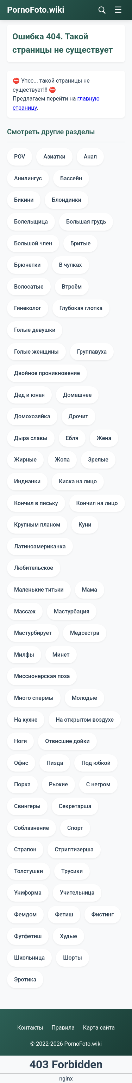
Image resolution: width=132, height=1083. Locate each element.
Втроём (72, 286)
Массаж (25, 611)
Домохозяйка (32, 416)
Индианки (27, 481)
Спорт (75, 828)
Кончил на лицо (97, 503)
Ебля (72, 438)
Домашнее (77, 395)
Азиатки (54, 156)
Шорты (72, 957)
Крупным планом (37, 524)
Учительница (77, 892)
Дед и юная (29, 395)
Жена (104, 438)
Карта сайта (99, 1027)
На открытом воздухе (85, 719)
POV (19, 156)
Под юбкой (95, 763)
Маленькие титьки (39, 589)
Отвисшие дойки (67, 741)
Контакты (30, 1027)
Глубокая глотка (80, 308)
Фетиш (64, 914)
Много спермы (34, 698)
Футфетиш (28, 936)
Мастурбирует (33, 633)
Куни (84, 524)
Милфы (24, 654)
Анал (90, 156)
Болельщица (31, 221)
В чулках (70, 265)
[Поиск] (102, 10)
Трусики (72, 871)
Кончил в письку (36, 503)
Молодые (84, 698)
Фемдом (25, 914)
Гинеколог (27, 308)
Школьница (29, 957)
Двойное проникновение (47, 373)
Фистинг (103, 914)
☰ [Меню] (118, 9)
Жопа (62, 459)
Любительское (33, 568)
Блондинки (66, 199)
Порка (22, 784)
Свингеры (27, 806)
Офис (21, 763)
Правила (62, 1027)
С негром (98, 784)
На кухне (25, 719)
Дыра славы (31, 438)
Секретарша (75, 806)
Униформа (28, 892)
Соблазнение (31, 828)
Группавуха (92, 351)
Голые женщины (36, 351)
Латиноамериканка (40, 546)
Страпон (25, 849)
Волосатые (29, 286)
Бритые (80, 243)
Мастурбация (71, 611)
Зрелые (98, 459)
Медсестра (84, 633)
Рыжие (58, 784)
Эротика (25, 979)
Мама (89, 589)
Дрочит (78, 416)
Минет (61, 654)
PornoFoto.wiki (35, 10)
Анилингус (28, 178)
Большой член (33, 243)
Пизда (54, 763)
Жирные (25, 459)
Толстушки (28, 871)
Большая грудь (86, 221)
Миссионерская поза (42, 676)
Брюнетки (27, 265)
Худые (68, 936)
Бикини (23, 199)
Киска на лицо (78, 481)
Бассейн (71, 178)
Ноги (20, 741)
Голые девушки (34, 330)
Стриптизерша (74, 849)
